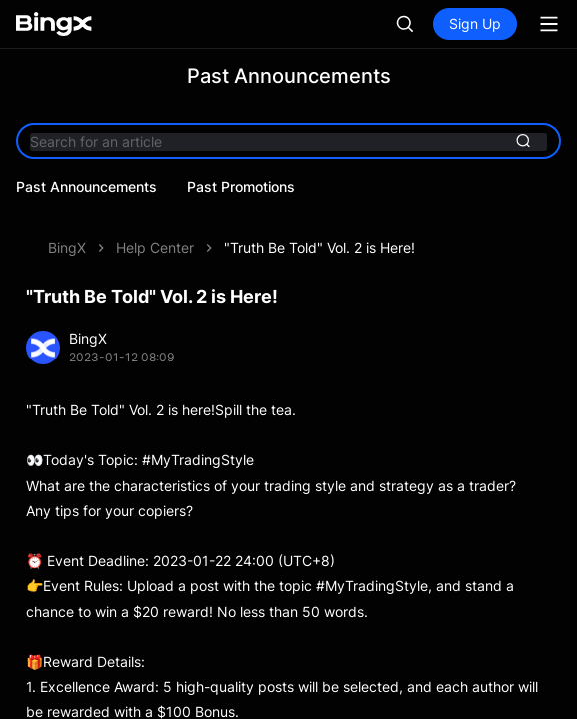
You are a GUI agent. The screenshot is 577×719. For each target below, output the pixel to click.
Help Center (155, 247)
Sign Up (475, 23)
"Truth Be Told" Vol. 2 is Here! (319, 247)
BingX (67, 247)
